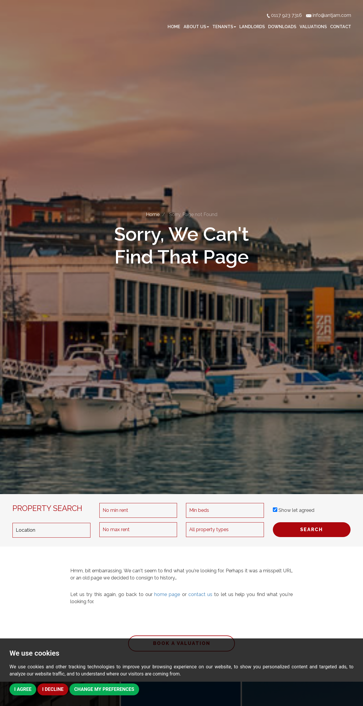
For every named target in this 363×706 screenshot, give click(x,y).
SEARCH (311, 529)
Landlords (252, 26)
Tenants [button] (224, 26)
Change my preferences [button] (104, 689)
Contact (340, 26)
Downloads (282, 26)
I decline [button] (52, 689)
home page (167, 594)
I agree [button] (22, 689)
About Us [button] (196, 26)
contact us (200, 594)
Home (174, 26)
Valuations (313, 26)
